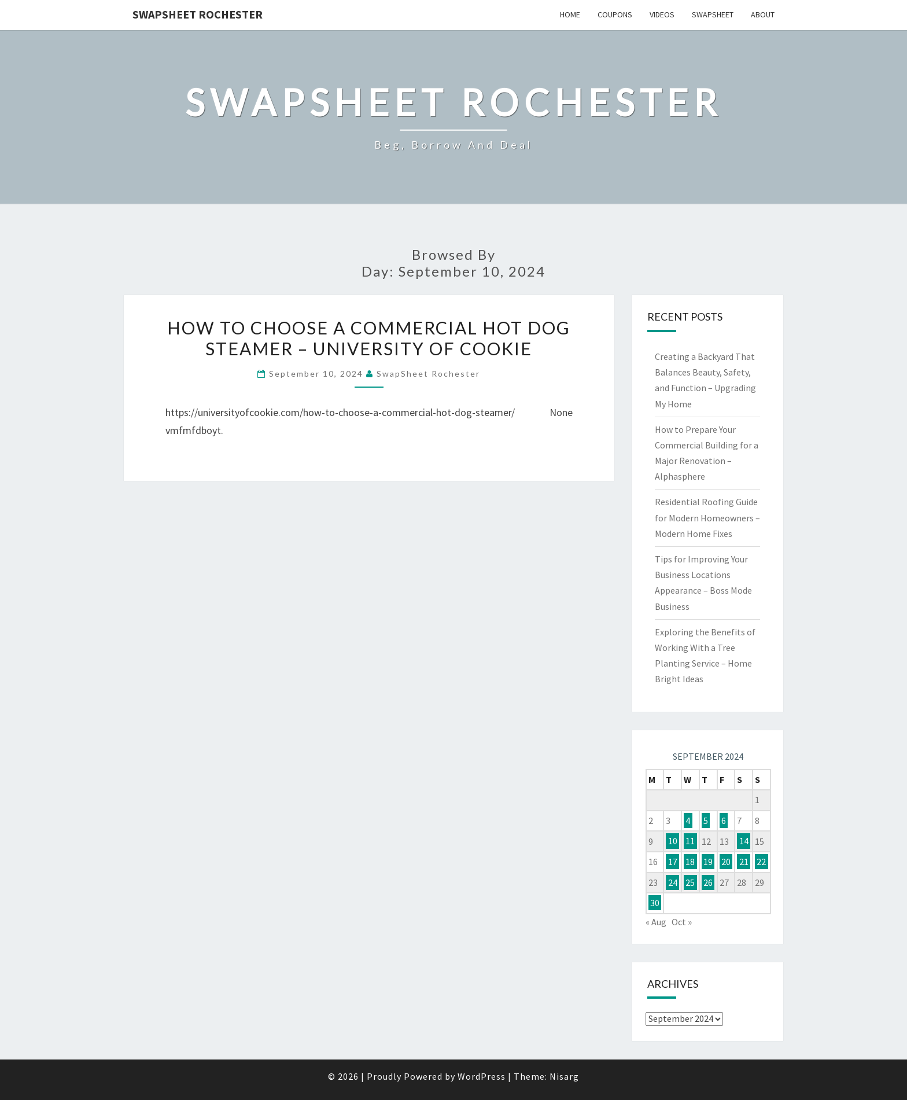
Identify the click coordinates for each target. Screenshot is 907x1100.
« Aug (656, 922)
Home (570, 14)
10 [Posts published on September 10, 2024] (672, 841)
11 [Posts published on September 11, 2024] (690, 841)
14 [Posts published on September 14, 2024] (744, 841)
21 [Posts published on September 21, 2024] (744, 861)
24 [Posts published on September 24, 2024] (672, 882)
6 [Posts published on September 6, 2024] (723, 820)
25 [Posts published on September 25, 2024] (690, 882)
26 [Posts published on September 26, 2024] (708, 882)
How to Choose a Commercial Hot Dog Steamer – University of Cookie (368, 338)
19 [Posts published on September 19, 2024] (708, 861)
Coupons (615, 14)
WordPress (482, 1076)
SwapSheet (712, 14)
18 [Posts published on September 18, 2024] (690, 861)
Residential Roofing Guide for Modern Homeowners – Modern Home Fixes (707, 517)
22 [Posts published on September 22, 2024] (761, 861)
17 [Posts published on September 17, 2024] (672, 861)
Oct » (682, 922)
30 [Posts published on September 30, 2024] (654, 902)
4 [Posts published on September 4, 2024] (687, 820)
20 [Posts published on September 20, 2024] (726, 861)
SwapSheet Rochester (197, 14)
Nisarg (564, 1076)
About (763, 14)
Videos (662, 14)
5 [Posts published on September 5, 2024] (705, 820)
